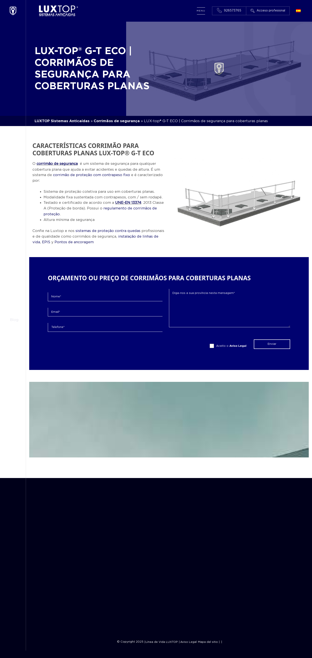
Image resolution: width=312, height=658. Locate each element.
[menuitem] (298, 11)
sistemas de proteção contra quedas (109, 230)
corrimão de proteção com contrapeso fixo (92, 175)
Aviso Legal (237, 344)
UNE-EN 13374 (128, 202)
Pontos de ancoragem (75, 241)
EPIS (46, 241)
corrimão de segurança (58, 163)
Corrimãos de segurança (117, 121)
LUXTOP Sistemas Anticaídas (62, 121)
